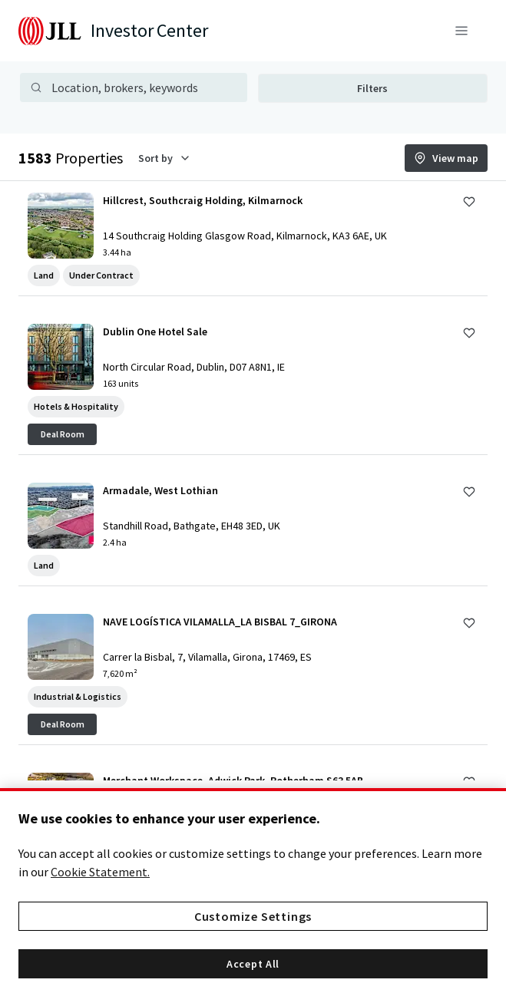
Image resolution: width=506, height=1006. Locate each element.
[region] (253, 897)
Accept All (253, 964)
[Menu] (461, 30)
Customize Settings (253, 916)
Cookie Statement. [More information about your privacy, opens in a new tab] (100, 871)
